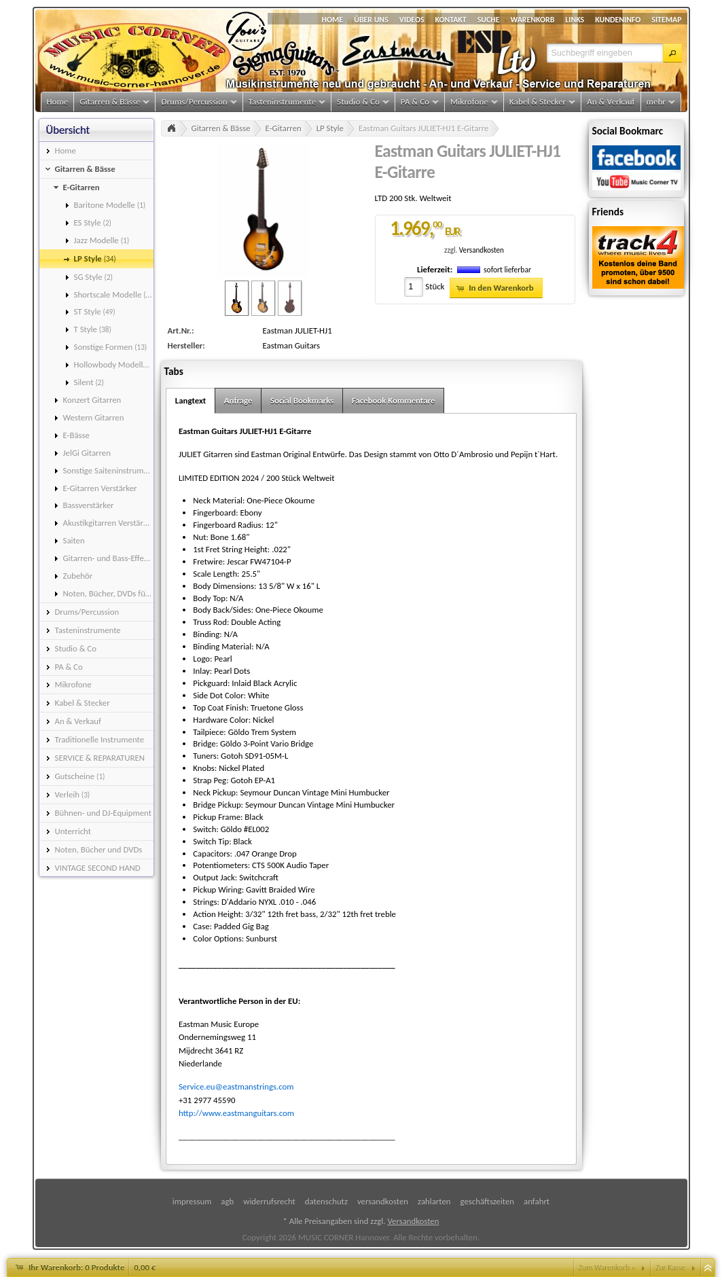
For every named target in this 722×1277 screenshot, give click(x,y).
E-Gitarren (284, 128)
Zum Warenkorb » (607, 1267)
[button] (672, 52)
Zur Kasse (670, 1267)
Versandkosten (481, 250)
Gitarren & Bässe (221, 128)
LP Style (330, 128)
